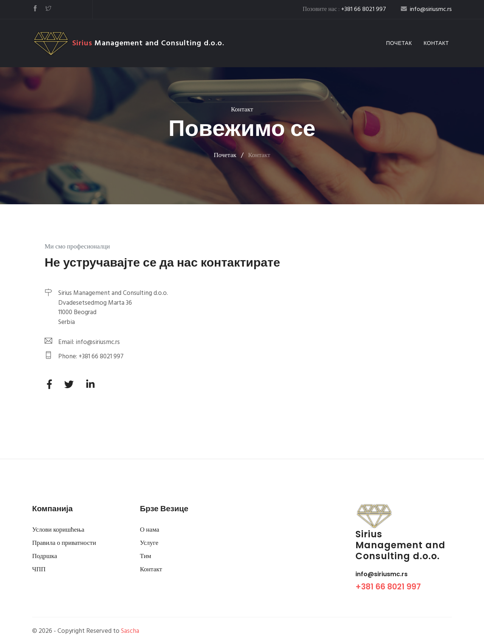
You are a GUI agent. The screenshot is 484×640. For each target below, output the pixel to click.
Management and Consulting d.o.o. (128, 43)
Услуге (149, 543)
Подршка (44, 556)
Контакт (436, 43)
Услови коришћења (58, 530)
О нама (149, 530)
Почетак (400, 43)
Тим (145, 556)
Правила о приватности (64, 543)
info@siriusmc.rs (381, 574)
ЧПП (39, 569)
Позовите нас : (344, 9)
